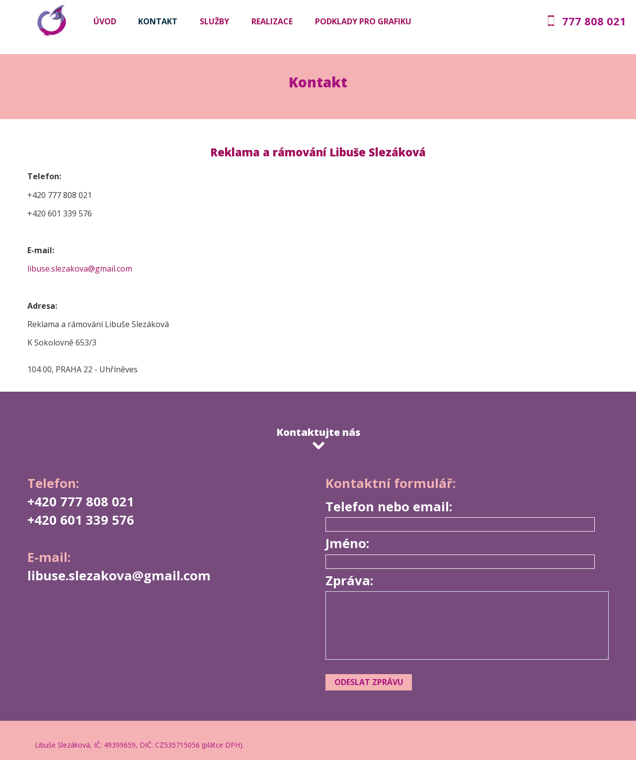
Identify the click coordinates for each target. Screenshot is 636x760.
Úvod (104, 21)
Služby (214, 21)
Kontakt (157, 21)
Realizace (272, 21)
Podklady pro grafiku (363, 21)
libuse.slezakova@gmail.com (79, 268)
